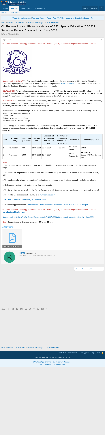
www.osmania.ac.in (68, 116)
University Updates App (21, 18)
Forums (14, 8)
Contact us (62, 420)
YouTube (60, 18)
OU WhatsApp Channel (42, 429)
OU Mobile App (59, 431)
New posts (4, 12)
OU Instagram (45, 431)
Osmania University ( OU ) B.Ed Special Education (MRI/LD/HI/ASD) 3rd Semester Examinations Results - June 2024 (48, 250)
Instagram (70, 18)
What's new (25, 8)
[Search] (101, 8)
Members (39, 8)
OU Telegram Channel (61, 429)
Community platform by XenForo (52, 424)
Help (92, 420)
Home (5, 8)
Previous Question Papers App (44, 18)
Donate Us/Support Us (84, 18)
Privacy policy (84, 420)
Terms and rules (73, 420)
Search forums (15, 12)
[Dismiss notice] (103, 429)
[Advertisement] (52, 52)
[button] (32, 8)
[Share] (101, 72)
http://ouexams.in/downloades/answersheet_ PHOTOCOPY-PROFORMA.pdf (58, 238)
